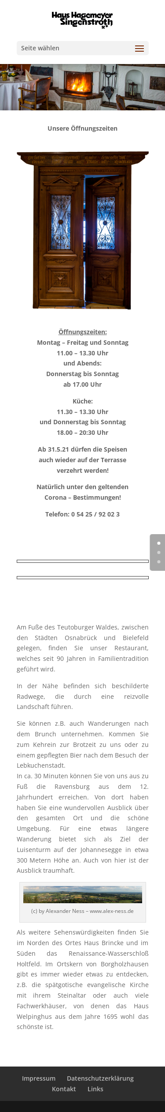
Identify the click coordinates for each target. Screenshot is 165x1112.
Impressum (38, 1078)
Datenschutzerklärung (100, 1078)
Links (95, 1089)
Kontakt (64, 1089)
